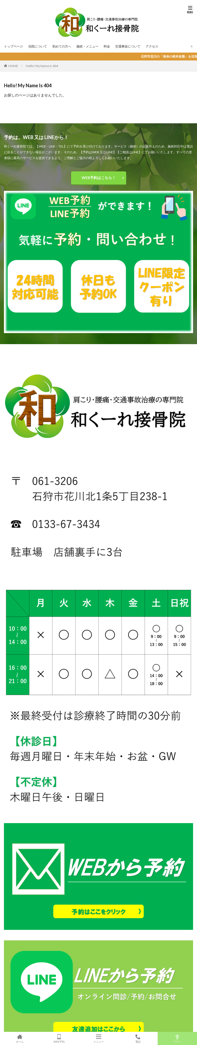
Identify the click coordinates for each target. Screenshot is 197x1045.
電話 (138, 1038)
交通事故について (127, 46)
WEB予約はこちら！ (99, 177)
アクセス (152, 46)
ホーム (19, 1038)
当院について (37, 46)
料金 (107, 46)
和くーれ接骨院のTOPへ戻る (98, 108)
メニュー (98, 1038)
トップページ (13, 46)
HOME (13, 66)
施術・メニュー (87, 46)
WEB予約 (59, 1038)
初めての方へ (61, 46)
